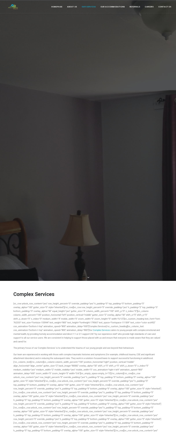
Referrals (135, 8)
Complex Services (101, 324)
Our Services (89, 8)
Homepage (56, 8)
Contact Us (164, 8)
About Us (72, 8)
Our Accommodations (113, 8)
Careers (149, 8)
